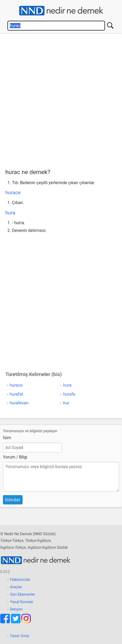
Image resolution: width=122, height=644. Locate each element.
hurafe (69, 394)
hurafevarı (19, 402)
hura (10, 213)
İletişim (16, 609)
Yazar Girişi (19, 636)
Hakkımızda (20, 579)
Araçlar (16, 587)
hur (66, 402)
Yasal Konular (21, 602)
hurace (13, 192)
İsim (7, 437)
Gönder (12, 499)
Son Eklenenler (22, 594)
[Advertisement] (61, 100)
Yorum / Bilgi (15, 457)
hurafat (16, 394)
